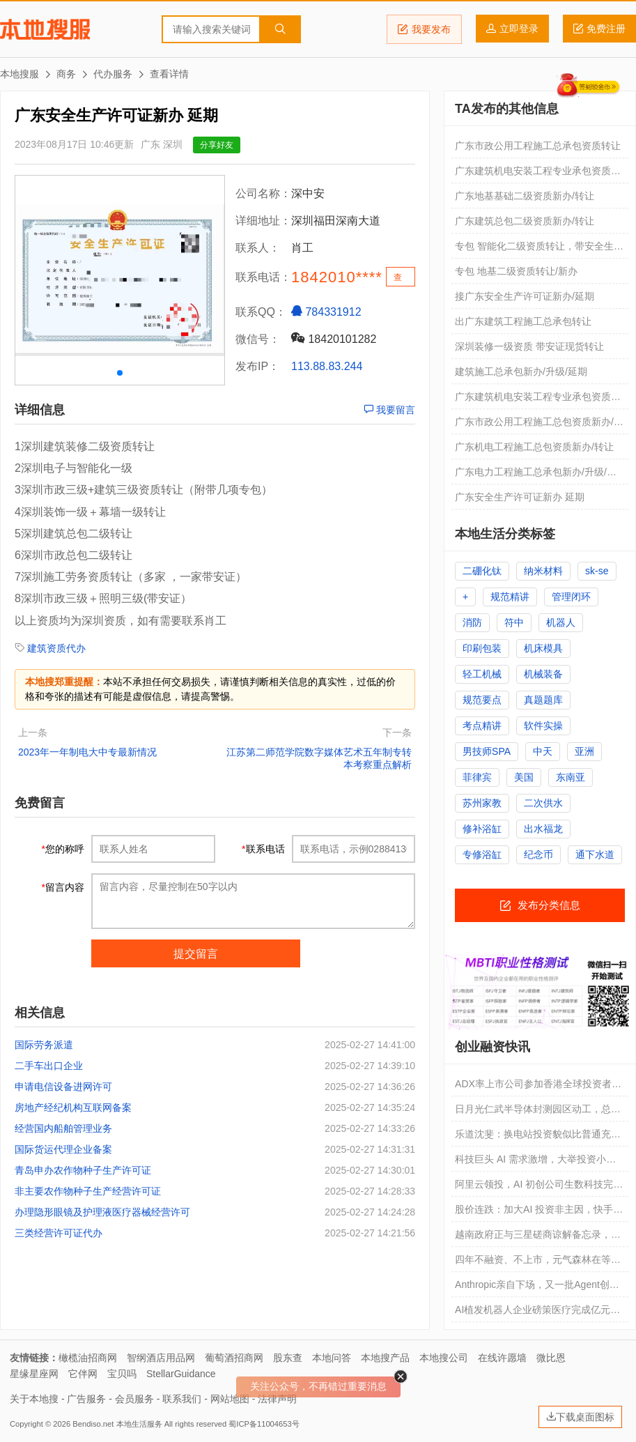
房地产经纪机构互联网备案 (73, 1107)
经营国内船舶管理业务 (63, 1128)
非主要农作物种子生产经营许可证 (88, 1191)
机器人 (560, 622)
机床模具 (543, 648)
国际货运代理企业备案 (63, 1149)
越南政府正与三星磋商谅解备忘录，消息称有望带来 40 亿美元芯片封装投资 (538, 1238)
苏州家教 (482, 802)
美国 (524, 777)
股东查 (287, 1357)
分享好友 (216, 145)
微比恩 (551, 1357)
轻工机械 (482, 674)
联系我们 (181, 1398)
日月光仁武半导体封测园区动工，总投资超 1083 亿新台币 (538, 1112)
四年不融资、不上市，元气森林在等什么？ (538, 1263)
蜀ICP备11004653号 (263, 1424)
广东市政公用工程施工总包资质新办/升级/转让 (539, 425)
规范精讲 (509, 596)
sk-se (596, 570)
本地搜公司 (443, 1357)
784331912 (326, 311)
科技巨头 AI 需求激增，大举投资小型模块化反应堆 (535, 1162)
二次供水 (543, 802)
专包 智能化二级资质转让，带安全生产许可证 (539, 249)
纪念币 (538, 854)
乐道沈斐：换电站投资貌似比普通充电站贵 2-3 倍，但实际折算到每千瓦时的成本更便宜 (538, 1137)
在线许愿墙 (502, 1357)
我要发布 (424, 29)
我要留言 (389, 409)
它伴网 (83, 1373)
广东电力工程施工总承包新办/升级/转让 (535, 475)
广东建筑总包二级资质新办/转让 (524, 221)
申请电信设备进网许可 (63, 1086)
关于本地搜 (34, 1398)
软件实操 (543, 725)
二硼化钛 (482, 570)
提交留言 (195, 954)
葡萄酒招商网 (234, 1357)
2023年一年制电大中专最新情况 (87, 752)
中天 (542, 751)
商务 (66, 73)
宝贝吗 (122, 1373)
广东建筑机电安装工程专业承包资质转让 (538, 174)
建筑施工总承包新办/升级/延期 (521, 371)
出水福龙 (543, 828)
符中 (514, 622)
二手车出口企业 (49, 1065)
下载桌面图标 (580, 1416)
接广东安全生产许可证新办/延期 (524, 296)
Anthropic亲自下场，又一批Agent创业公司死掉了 (537, 1288)
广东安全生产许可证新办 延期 (519, 497)
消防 (472, 622)
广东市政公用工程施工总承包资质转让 (538, 145)
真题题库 (543, 699)
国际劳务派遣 (44, 1044)
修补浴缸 (482, 828)
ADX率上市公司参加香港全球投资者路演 (538, 1087)
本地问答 (331, 1357)
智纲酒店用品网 (161, 1357)
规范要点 (482, 699)
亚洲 (584, 751)
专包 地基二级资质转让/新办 (516, 271)
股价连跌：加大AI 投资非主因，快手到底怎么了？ (539, 1213)
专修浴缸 (482, 854)
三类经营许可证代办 (58, 1232)
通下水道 (594, 854)
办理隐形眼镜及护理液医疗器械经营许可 (102, 1212)
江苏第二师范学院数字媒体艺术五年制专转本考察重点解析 (319, 758)
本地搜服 (45, 29)
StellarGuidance (181, 1373)
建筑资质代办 (56, 648)
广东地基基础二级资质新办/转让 (524, 195)
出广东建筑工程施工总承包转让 (523, 321)
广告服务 (86, 1398)
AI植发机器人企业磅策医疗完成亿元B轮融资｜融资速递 (536, 1313)
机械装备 (543, 674)
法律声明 (277, 1398)
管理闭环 (571, 596)
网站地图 (229, 1398)
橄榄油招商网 (88, 1357)
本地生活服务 (139, 1424)
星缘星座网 (34, 1373)
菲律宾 (477, 777)
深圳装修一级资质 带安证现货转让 (529, 346)
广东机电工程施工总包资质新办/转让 (534, 446)
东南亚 (570, 777)
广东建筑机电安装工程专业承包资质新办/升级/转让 (538, 400)
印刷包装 (482, 648)
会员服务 (134, 1398)
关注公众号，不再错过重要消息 (318, 1386)
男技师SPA (487, 751)
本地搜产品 (385, 1357)
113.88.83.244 (326, 366)
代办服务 (112, 73)
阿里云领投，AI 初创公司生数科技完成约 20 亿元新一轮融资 (539, 1188)
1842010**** (336, 277)
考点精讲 (482, 725)
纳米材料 (543, 570)
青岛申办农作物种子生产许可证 (83, 1170)
